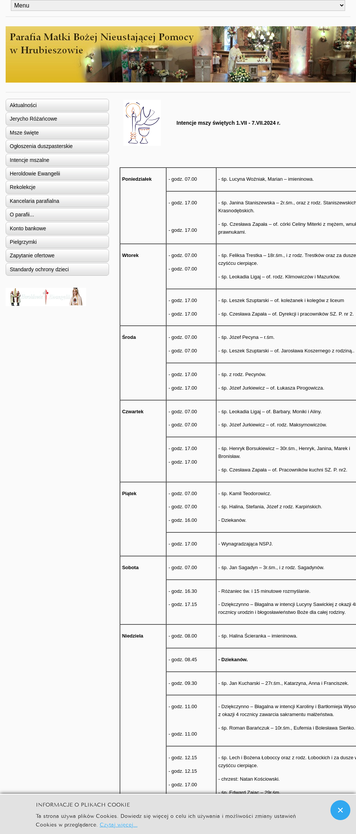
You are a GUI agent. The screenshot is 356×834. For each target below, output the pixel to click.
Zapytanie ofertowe (32, 255)
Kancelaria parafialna (34, 201)
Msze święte (24, 133)
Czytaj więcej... (119, 824)
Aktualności (23, 105)
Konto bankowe (28, 228)
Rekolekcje (22, 187)
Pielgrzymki (23, 242)
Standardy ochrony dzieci (39, 269)
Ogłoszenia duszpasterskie (41, 146)
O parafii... (22, 215)
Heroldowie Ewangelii (35, 174)
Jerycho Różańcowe (33, 119)
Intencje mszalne (29, 160)
